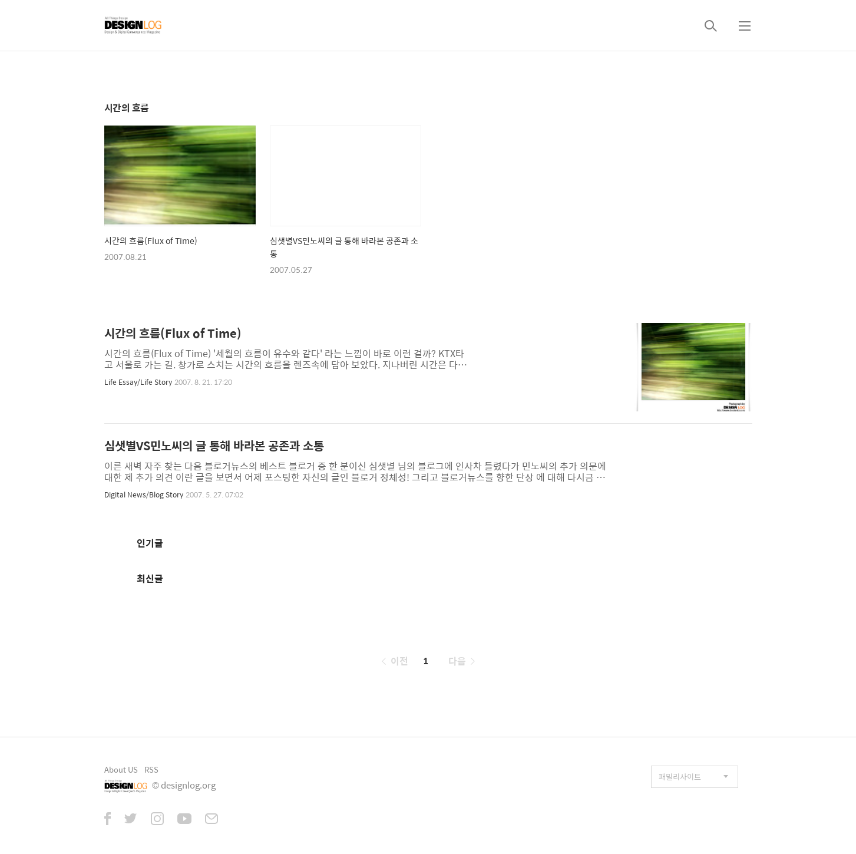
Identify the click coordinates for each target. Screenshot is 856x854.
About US (121, 769)
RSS (151, 769)
